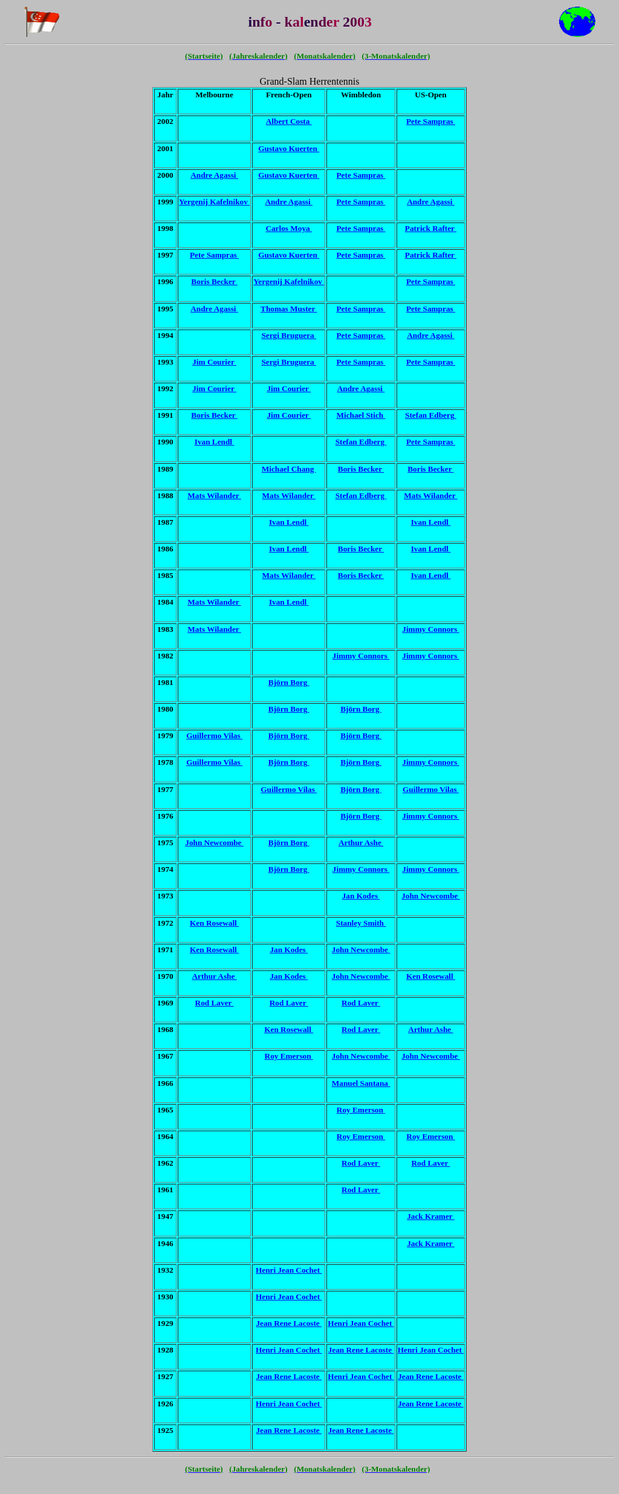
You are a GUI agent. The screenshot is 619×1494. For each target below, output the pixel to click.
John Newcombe (214, 842)
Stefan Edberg (430, 415)
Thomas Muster (289, 308)
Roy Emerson (289, 1055)
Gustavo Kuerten (288, 148)
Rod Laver (214, 1002)
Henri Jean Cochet (289, 1270)
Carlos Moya (288, 228)
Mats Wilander (214, 495)
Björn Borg (289, 682)
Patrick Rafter (430, 228)
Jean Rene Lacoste (289, 1323)
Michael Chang (289, 468)
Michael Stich (361, 415)
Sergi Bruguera (288, 335)
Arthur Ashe (361, 842)
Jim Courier (214, 361)
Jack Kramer (431, 1216)
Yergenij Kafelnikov (214, 201)
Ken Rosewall (214, 922)
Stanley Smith (361, 922)
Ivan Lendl (215, 441)
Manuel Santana (361, 1083)
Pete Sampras (430, 121)
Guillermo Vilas (214, 735)
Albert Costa (289, 121)
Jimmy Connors (430, 629)
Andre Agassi (214, 175)
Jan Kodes (361, 895)
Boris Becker (214, 281)
